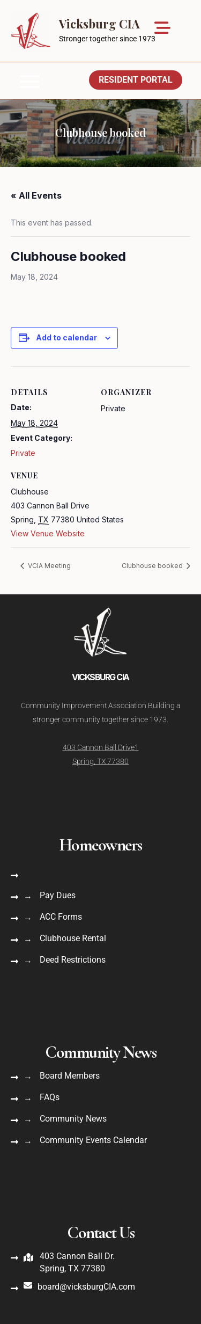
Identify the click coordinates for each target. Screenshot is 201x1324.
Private (23, 452)
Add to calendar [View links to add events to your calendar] (66, 337)
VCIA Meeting (48, 566)
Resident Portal (136, 80)
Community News (73, 1119)
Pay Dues (58, 895)
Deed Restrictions (73, 960)
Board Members (70, 1076)
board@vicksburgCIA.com (86, 1287)
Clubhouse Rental (73, 938)
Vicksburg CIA (99, 24)
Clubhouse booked (153, 566)
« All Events (36, 195)
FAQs (49, 1097)
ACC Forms (61, 917)
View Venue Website (48, 533)
